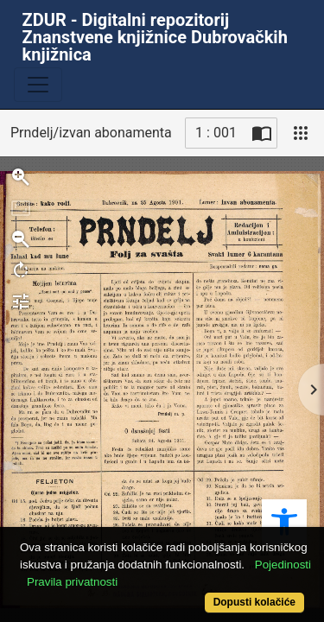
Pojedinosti (283, 564)
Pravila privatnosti (72, 581)
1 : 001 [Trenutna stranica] (216, 132)
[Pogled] (301, 133)
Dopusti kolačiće (254, 602)
